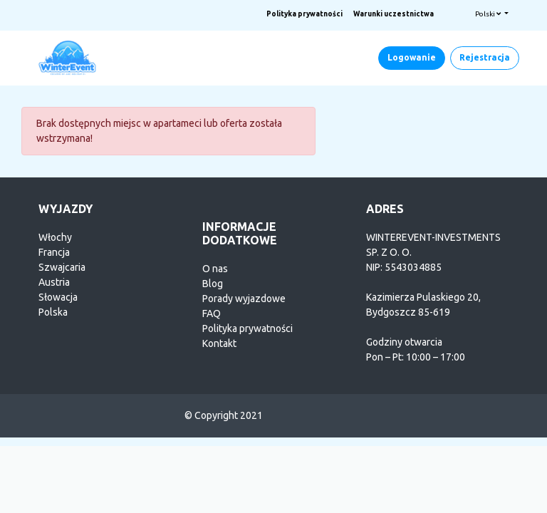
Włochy (55, 237)
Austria (54, 282)
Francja (54, 252)
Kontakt (219, 343)
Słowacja (58, 297)
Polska (53, 312)
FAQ (211, 313)
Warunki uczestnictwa (393, 14)
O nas (215, 268)
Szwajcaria (61, 267)
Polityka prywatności (304, 14)
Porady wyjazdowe (244, 298)
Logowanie (411, 57)
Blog (212, 283)
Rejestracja (484, 57)
